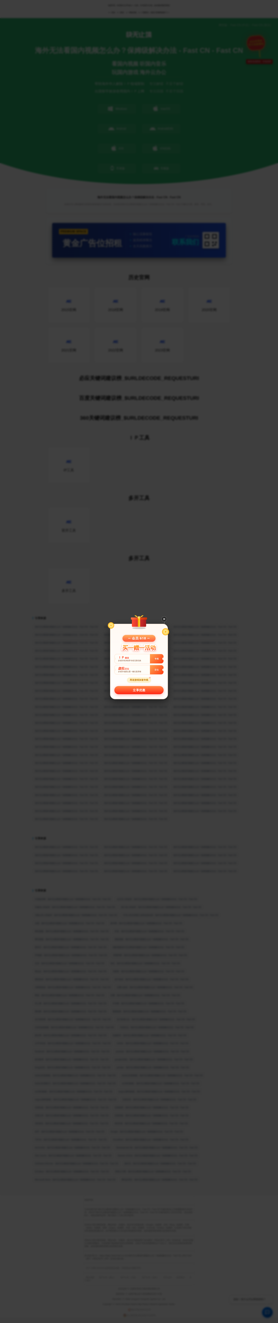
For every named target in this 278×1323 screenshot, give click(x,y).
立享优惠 (139, 690)
